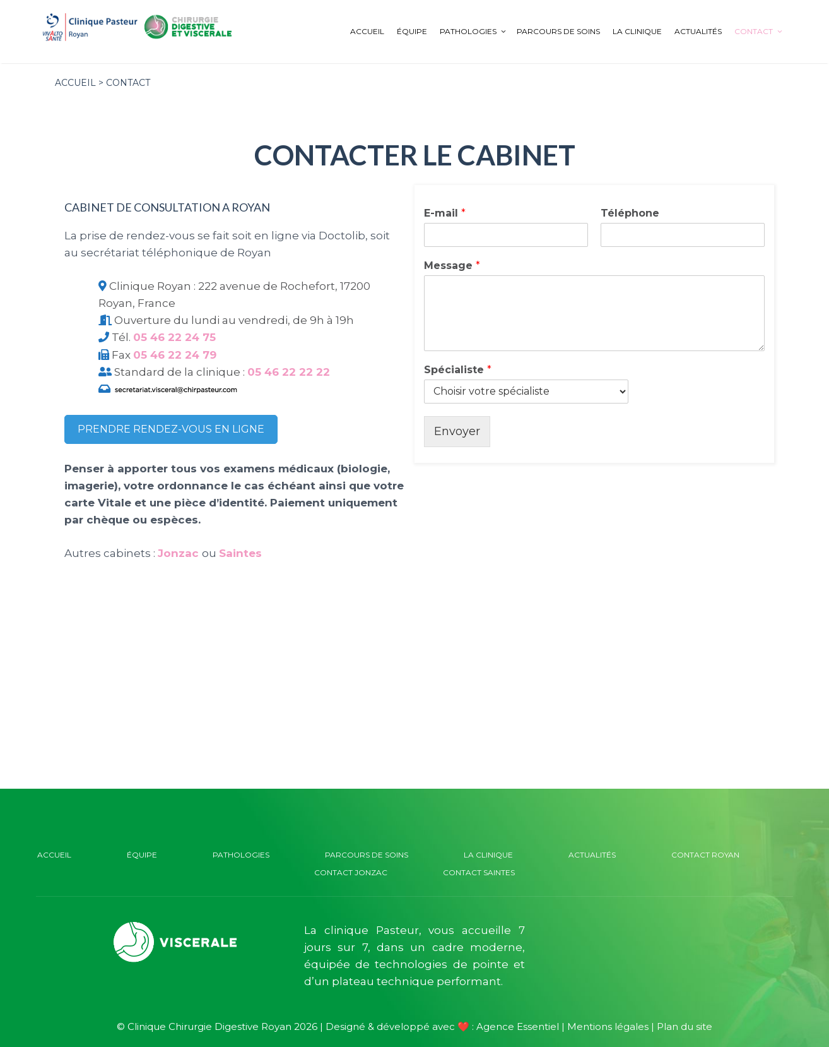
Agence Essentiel (517, 1026)
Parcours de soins (558, 31)
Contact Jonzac (350, 872)
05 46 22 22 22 (288, 372)
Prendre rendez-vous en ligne (171, 429)
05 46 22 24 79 (174, 355)
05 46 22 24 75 (174, 337)
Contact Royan (705, 854)
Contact (760, 32)
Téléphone (630, 213)
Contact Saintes (479, 872)
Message (452, 266)
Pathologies (475, 32)
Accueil (367, 31)
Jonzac (178, 553)
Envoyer (457, 431)
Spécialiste (457, 370)
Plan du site (684, 1026)
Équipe (412, 31)
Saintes (240, 553)
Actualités (698, 31)
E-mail (445, 213)
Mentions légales (608, 1026)
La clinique (637, 31)
